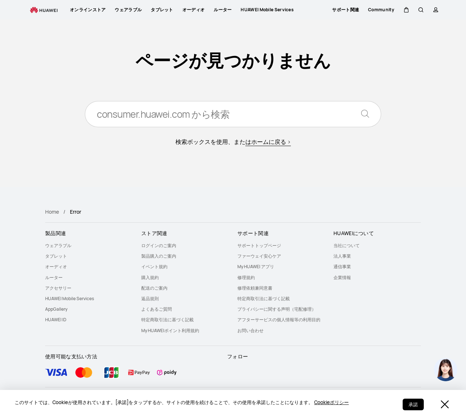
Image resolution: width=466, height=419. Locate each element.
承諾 (413, 404)
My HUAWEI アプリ (255, 266)
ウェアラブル (58, 245)
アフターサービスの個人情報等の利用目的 (278, 320)
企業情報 (342, 277)
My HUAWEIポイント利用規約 (170, 330)
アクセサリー (58, 288)
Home (52, 211)
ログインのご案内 (158, 245)
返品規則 (150, 298)
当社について (346, 245)
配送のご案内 (154, 288)
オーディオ (56, 266)
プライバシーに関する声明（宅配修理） (276, 309)
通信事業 (342, 266)
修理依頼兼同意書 (254, 288)
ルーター (54, 277)
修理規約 (246, 277)
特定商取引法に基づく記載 (167, 320)
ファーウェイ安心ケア (259, 256)
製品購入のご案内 (158, 256)
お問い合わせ (250, 330)
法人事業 (342, 256)
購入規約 (150, 277)
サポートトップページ (259, 245)
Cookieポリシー (331, 402)
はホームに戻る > (268, 142)
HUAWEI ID (55, 320)
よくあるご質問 (156, 309)
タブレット (56, 256)
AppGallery (56, 309)
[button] (406, 10)
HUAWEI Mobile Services (69, 298)
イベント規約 (154, 266)
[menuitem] (89, 245)
